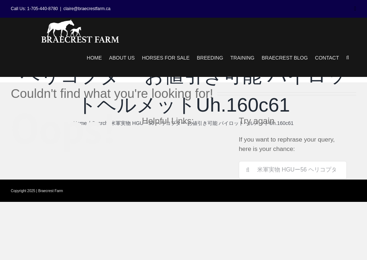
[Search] (248, 170)
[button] (347, 58)
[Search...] (293, 170)
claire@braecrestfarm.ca (87, 8)
